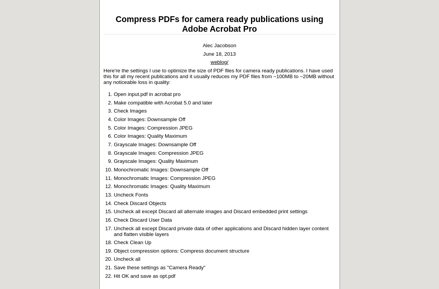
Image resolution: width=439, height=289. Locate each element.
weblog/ (220, 62)
